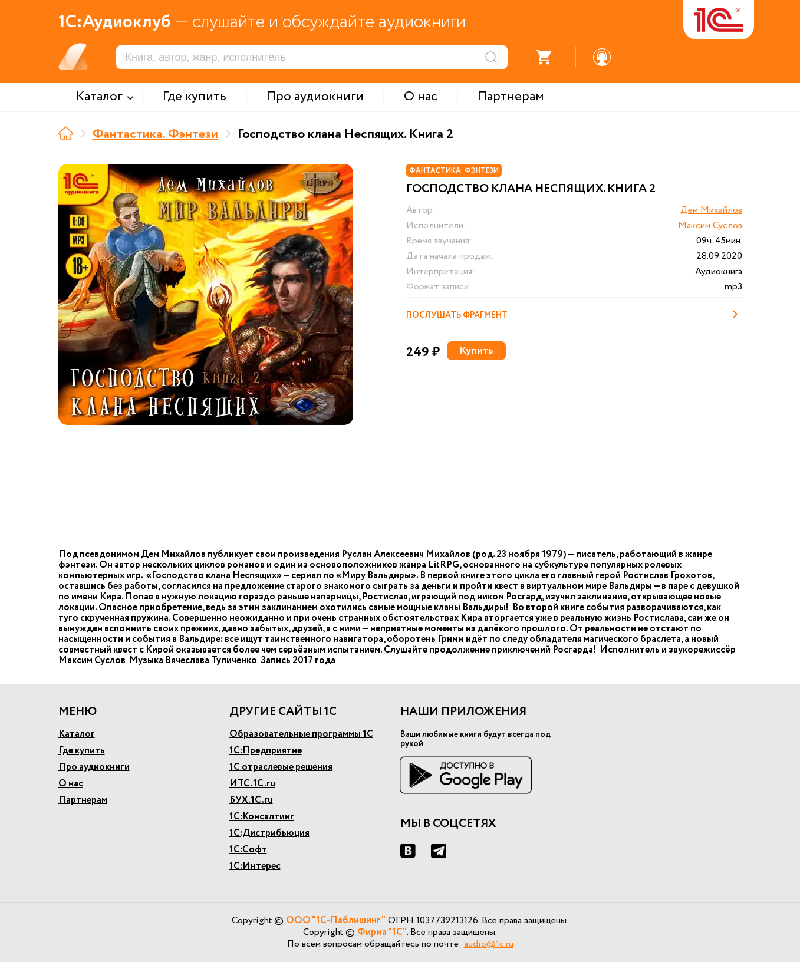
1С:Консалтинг (261, 816)
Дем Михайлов (711, 210)
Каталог (76, 734)
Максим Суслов (710, 225)
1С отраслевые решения (280, 767)
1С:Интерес (255, 866)
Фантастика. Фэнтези (155, 134)
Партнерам (82, 800)
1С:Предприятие (265, 750)
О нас (70, 783)
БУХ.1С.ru (251, 800)
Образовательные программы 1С (301, 734)
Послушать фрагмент (574, 314)
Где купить (81, 750)
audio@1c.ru (488, 944)
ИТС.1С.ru (252, 783)
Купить (476, 350)
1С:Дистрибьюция (269, 833)
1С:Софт (248, 849)
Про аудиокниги (94, 767)
